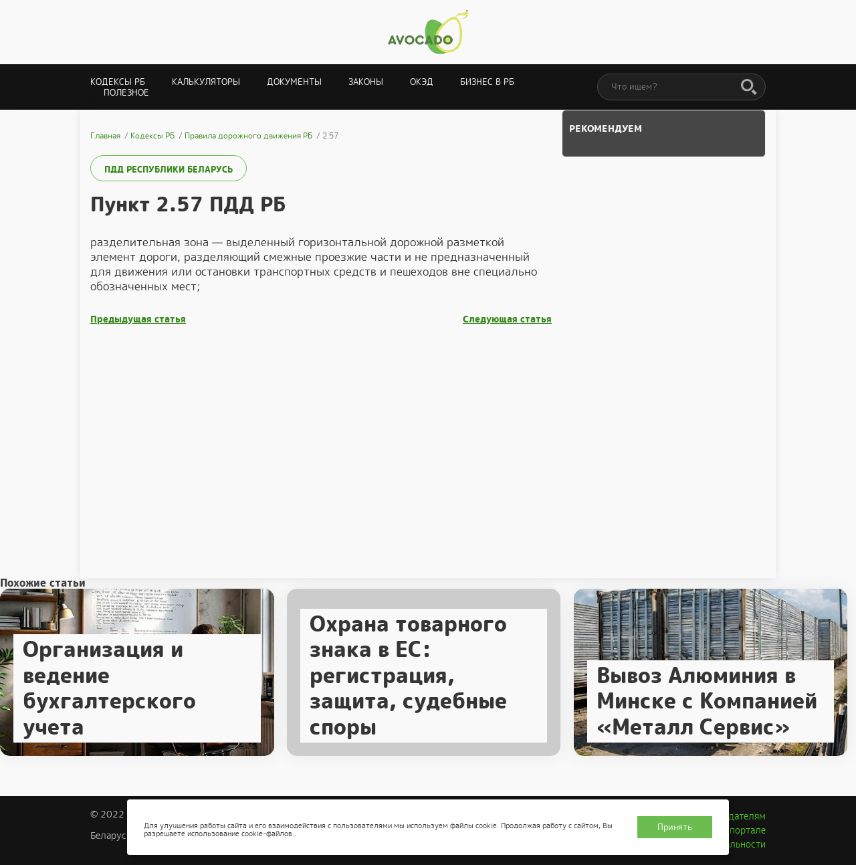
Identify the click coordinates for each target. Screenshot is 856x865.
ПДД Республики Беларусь (168, 169)
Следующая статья (507, 319)
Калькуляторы (206, 82)
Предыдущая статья (138, 319)
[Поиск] (749, 87)
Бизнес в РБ (487, 82)
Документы (294, 82)
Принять (674, 827)
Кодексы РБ (117, 82)
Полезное (126, 92)
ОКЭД (421, 82)
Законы (365, 82)
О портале (743, 830)
